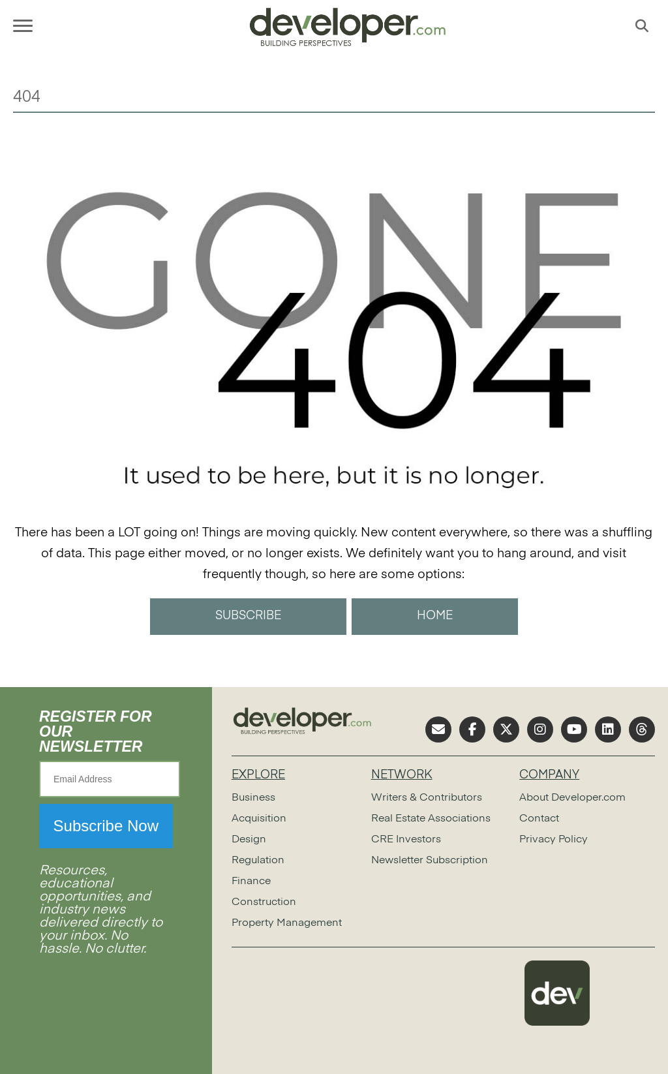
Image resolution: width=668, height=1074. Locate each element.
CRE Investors (406, 840)
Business (253, 798)
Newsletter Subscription (429, 860)
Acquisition (259, 819)
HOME (435, 616)
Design (249, 840)
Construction (264, 902)
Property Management (287, 923)
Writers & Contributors (426, 798)
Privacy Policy (553, 840)
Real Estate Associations (431, 819)
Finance (251, 881)
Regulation (258, 860)
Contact (539, 819)
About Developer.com (572, 798)
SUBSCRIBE (248, 616)
